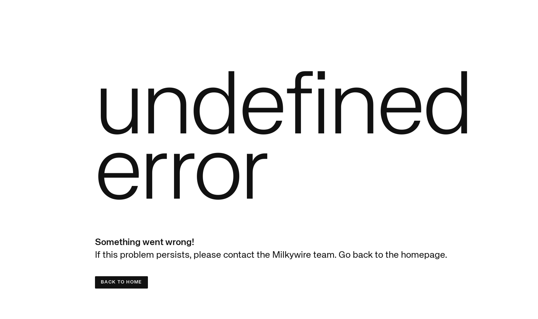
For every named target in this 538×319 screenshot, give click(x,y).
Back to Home (121, 282)
